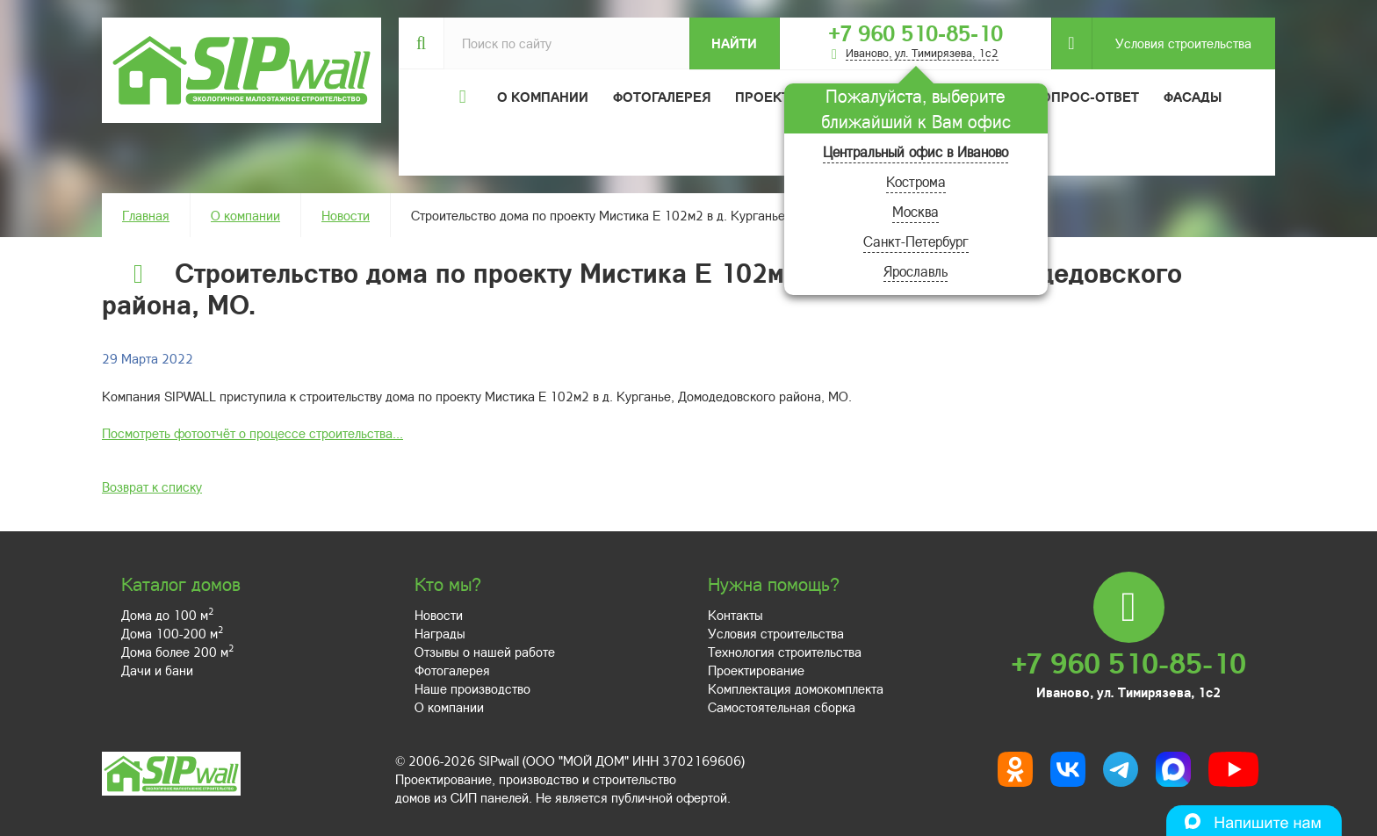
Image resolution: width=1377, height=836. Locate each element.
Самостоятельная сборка (781, 707)
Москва (915, 211)
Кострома (916, 181)
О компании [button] (542, 96)
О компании (245, 215)
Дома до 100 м (167, 615)
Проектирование (756, 670)
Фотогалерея (661, 96)
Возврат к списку (152, 486)
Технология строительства (785, 651)
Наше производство (472, 688)
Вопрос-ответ (1085, 96)
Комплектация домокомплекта (795, 688)
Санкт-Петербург (916, 241)
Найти (734, 43)
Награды (440, 633)
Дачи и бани (157, 670)
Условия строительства (1171, 43)
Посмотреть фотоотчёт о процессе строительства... (252, 433)
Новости (345, 215)
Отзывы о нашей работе (485, 651)
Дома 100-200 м (172, 633)
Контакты (735, 615)
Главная (145, 215)
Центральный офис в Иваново (915, 151)
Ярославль (915, 271)
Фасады (1193, 96)
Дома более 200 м (177, 651)
